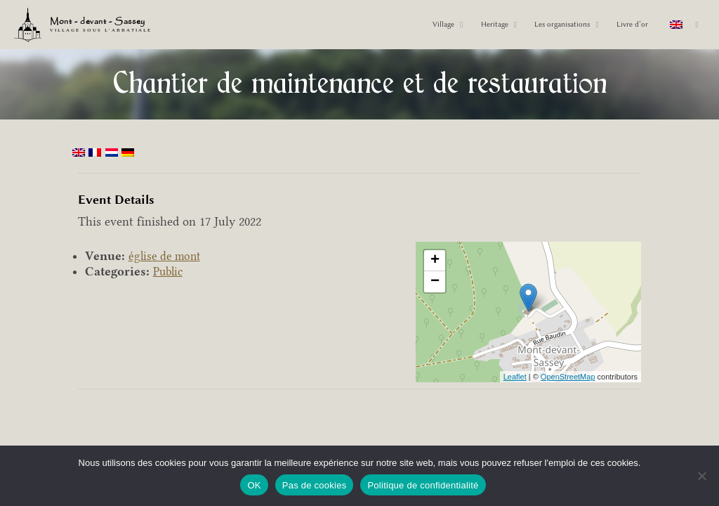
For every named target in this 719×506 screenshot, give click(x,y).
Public (169, 271)
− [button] (435, 281)
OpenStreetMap (568, 376)
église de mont (166, 256)
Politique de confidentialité (422, 485)
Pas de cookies (314, 485)
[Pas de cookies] (701, 476)
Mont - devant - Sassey (102, 22)
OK (253, 485)
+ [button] (435, 260)
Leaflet (515, 376)
